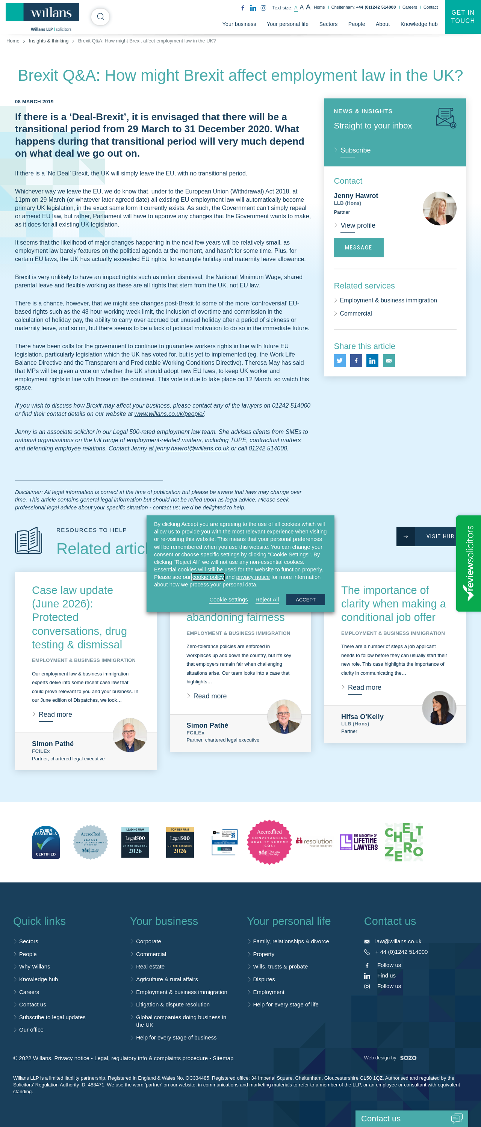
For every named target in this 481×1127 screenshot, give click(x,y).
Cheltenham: (363, 7)
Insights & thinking (49, 41)
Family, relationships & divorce (291, 941)
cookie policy (208, 577)
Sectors (328, 24)
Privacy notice (71, 1058)
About (383, 24)
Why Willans (34, 966)
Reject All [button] (267, 599)
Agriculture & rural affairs (167, 979)
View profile (357, 225)
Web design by (390, 1058)
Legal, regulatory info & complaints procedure (151, 1058)
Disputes (264, 979)
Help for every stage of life (286, 1004)
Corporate (148, 941)
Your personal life (288, 24)
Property (264, 954)
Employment (268, 992)
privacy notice (253, 577)
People (356, 24)
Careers (409, 7)
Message (358, 247)
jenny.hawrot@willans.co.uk (192, 448)
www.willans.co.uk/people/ (169, 414)
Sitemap (223, 1058)
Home (319, 7)
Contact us (32, 1004)
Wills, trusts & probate (280, 966)
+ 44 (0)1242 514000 (401, 952)
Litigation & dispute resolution (173, 1004)
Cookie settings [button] (228, 599)
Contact (431, 7)
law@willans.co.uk (398, 941)
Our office (31, 1029)
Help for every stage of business (176, 1037)
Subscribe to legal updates (52, 1017)
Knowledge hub (419, 24)
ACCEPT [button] (306, 599)
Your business (239, 24)
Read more (55, 714)
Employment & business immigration (388, 300)
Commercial (356, 313)
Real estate (150, 966)
